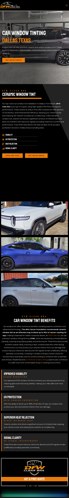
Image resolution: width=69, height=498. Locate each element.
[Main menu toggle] (66, 5)
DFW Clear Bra (54, 335)
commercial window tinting (36, 360)
